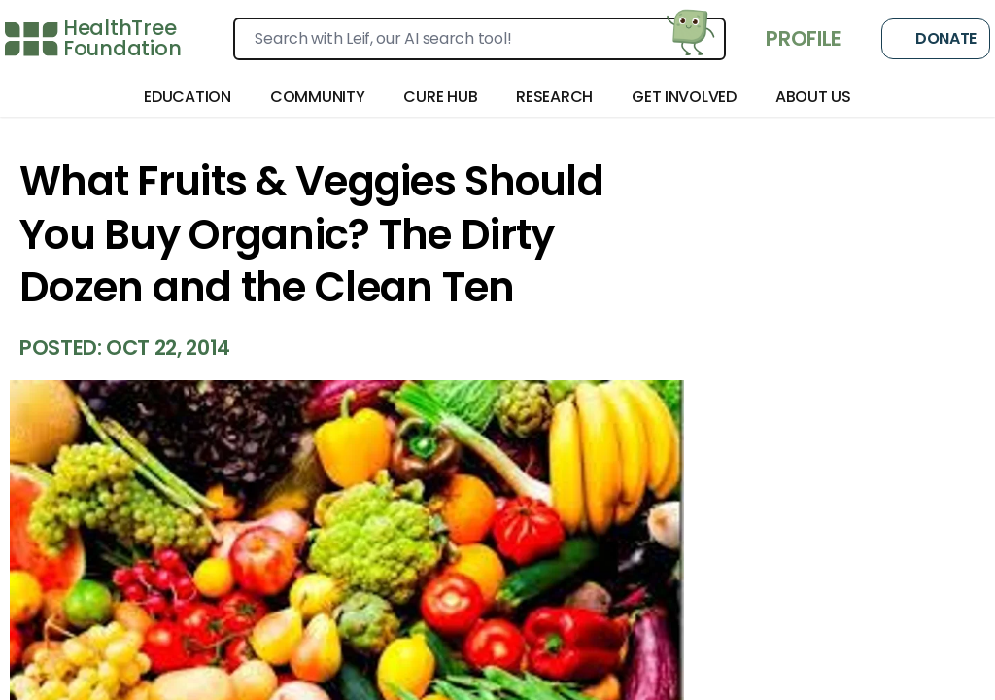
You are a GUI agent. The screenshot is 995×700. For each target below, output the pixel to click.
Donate (936, 39)
